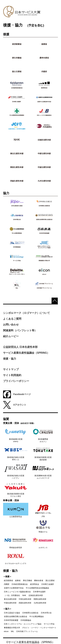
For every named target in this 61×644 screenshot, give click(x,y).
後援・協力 (9, 358)
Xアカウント (14, 405)
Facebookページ (17, 394)
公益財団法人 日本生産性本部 (20, 347)
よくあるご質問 (12, 318)
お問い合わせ (11, 324)
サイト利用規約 (12, 375)
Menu (52, 14)
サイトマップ (11, 369)
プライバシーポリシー (16, 381)
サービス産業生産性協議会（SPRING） (26, 352)
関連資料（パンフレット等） (20, 330)
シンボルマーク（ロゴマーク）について (26, 313)
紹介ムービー (11, 336)
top (55, 301)
